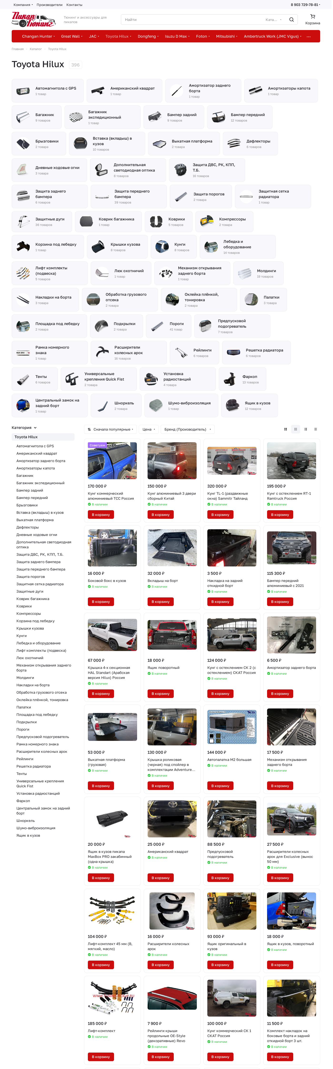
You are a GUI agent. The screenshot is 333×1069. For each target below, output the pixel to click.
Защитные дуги (29, 591)
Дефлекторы (27, 527)
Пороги (22, 729)
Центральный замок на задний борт (43, 810)
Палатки (23, 707)
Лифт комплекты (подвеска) (41, 650)
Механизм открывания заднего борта (43, 667)
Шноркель (25, 820)
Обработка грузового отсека (41, 692)
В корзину (101, 514)
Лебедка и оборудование (38, 643)
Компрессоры (28, 613)
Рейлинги (24, 759)
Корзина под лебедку (35, 621)
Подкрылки (26, 722)
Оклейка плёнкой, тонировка (42, 699)
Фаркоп (23, 801)
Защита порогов (30, 576)
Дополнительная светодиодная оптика (43, 544)
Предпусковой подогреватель (42, 736)
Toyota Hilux (26, 436)
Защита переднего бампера (40, 569)
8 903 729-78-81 (304, 4)
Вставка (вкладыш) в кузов (40, 512)
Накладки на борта (33, 685)
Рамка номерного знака (37, 744)
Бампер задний (29, 490)
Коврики (24, 606)
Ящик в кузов (28, 835)
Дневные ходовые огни (36, 534)
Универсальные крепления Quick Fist (40, 783)
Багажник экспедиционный (40, 483)
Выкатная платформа (35, 520)
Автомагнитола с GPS (35, 446)
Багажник (25, 475)
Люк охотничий (29, 658)
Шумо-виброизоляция (35, 828)
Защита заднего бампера (38, 562)
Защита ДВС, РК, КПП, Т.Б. (40, 554)
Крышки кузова (30, 628)
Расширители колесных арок (41, 751)
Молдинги (25, 677)
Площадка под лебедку (37, 714)
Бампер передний (32, 497)
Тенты (21, 773)
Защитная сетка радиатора (40, 584)
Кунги (21, 635)
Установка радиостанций (38, 793)
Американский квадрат (36, 453)
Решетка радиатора (33, 766)
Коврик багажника (32, 598)
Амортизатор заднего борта (40, 460)
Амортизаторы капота (35, 468)
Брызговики (27, 505)
